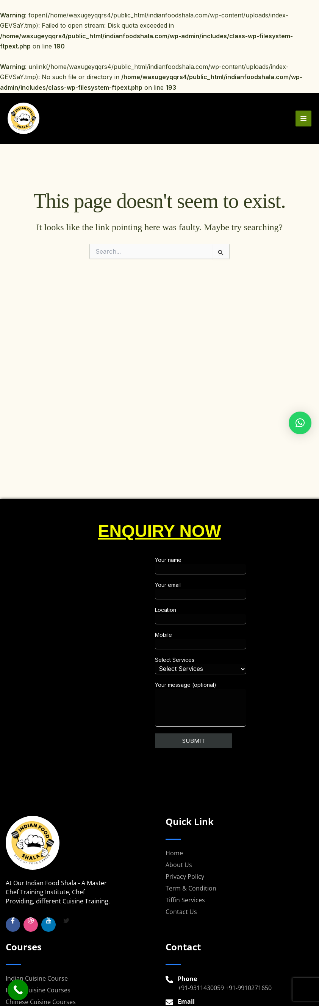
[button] (300, 423)
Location (229, 615)
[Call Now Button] (18, 989)
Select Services (229, 665)
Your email (229, 590)
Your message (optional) (229, 704)
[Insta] (30, 924)
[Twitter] (66, 924)
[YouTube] (48, 924)
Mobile (229, 640)
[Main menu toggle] (303, 120)
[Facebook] (13, 924)
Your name (229, 565)
